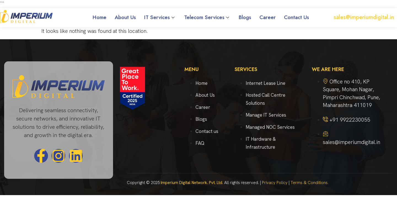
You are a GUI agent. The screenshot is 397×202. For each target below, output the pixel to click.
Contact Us (296, 17)
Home (99, 17)
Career (267, 17)
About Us (125, 17)
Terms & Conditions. (309, 182)
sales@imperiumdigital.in (364, 17)
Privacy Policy (275, 182)
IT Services (160, 17)
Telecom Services (207, 17)
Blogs (245, 17)
